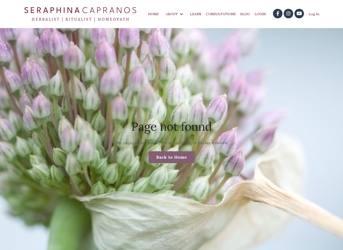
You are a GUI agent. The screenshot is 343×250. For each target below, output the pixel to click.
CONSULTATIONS (221, 14)
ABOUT (174, 14)
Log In (314, 14)
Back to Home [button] (171, 157)
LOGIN (260, 14)
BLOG (245, 14)
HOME (153, 14)
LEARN (195, 14)
